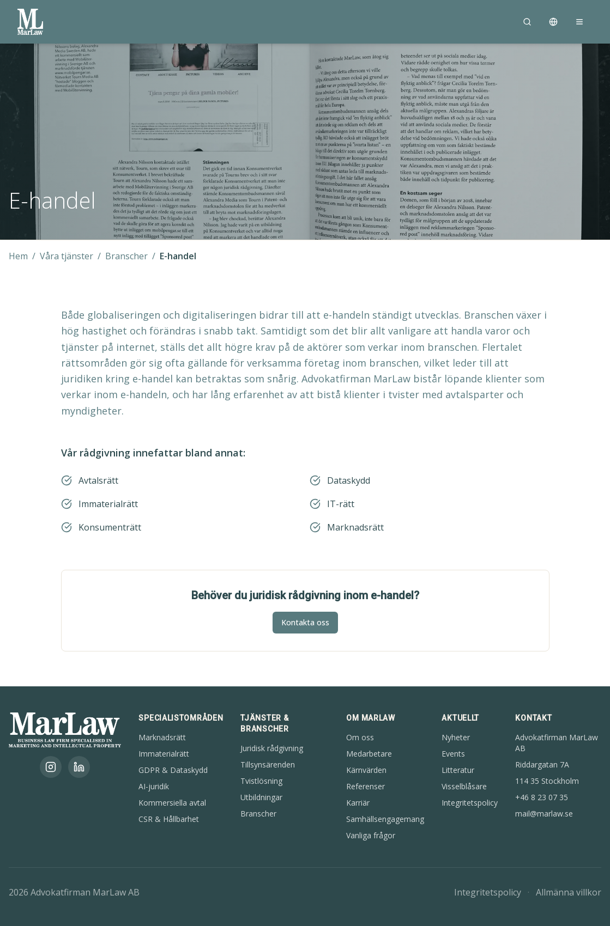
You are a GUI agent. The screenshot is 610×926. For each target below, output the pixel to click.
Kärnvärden (366, 770)
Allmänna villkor (568, 892)
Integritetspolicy (470, 802)
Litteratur (458, 770)
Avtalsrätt (98, 480)
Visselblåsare (464, 786)
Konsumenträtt (109, 527)
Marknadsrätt (355, 527)
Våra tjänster (66, 256)
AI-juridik (153, 786)
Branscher (126, 256)
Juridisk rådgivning (271, 748)
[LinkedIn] (79, 767)
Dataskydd (348, 480)
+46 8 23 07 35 (541, 797)
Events (453, 753)
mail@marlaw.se (544, 813)
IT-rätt (340, 504)
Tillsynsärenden (267, 764)
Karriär (358, 802)
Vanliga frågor (370, 835)
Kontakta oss (305, 622)
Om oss (360, 737)
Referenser (365, 786)
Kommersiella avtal (172, 802)
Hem (18, 256)
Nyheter (456, 737)
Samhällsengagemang (385, 819)
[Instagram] (51, 767)
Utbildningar (261, 797)
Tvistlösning (261, 781)
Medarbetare (369, 753)
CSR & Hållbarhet (168, 819)
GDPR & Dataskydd (173, 770)
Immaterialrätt (108, 504)
